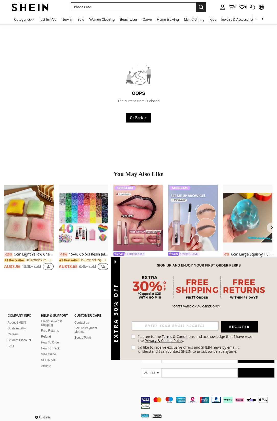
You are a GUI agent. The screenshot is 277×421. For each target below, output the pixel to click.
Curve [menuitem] (147, 19)
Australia (45, 411)
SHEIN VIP (48, 360)
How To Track (50, 348)
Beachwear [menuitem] (128, 19)
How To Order (50, 342)
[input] (175, 325)
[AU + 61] (151, 373)
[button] (133, 7)
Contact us (81, 322)
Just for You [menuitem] (47, 19)
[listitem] (29, 230)
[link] (232, 7)
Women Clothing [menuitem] (102, 19)
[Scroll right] (262, 19)
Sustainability (17, 328)
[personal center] (223, 7)
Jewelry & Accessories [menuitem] (237, 19)
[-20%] (8, 254)
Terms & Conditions (178, 336)
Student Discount (19, 340)
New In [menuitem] (67, 19)
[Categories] (24, 19)
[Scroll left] (256, 19)
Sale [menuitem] (80, 19)
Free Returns (50, 331)
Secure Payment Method (85, 330)
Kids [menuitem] (213, 19)
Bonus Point (82, 337)
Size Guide (48, 354)
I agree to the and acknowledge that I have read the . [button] (195, 338)
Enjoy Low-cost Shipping (51, 323)
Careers (13, 334)
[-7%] (226, 254)
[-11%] (63, 254)
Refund (46, 336)
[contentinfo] (207, 400)
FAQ (11, 346)
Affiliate (46, 366)
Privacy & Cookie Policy (164, 340)
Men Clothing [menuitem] (194, 19)
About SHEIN (17, 322)
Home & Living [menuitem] (168, 19)
